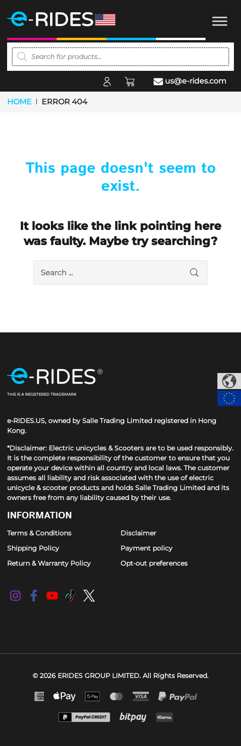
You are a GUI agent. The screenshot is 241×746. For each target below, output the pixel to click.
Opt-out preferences (154, 563)
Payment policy (146, 548)
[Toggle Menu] (219, 21)
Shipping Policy (33, 548)
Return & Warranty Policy (49, 563)
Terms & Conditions (39, 533)
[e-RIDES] (73, 19)
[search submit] (194, 272)
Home (19, 101)
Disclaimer (138, 533)
